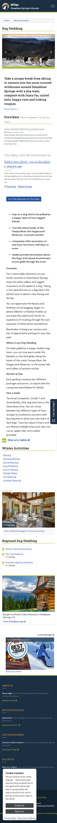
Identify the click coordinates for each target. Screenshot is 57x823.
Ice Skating (9, 476)
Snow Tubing (10, 469)
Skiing (7, 455)
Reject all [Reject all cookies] (19, 811)
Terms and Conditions (27, 818)
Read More (11, 109)
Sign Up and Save (11, 725)
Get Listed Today (10, 749)
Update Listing (18, 132)
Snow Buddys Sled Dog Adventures (36, 36)
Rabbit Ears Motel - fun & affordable (27, 161)
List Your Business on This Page (23, 199)
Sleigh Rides (10, 473)
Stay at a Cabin (19, 440)
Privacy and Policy (39, 797)
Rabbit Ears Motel (13, 671)
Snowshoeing (10, 462)
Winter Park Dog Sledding (18, 549)
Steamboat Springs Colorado (25, 8)
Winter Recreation (21, 20)
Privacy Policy (10, 818)
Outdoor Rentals (12, 480)
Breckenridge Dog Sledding (19, 562)
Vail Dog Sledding (14, 554)
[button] (6, 51)
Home (6, 20)
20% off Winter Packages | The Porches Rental (24, 531)
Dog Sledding (10, 466)
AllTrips (15, 4)
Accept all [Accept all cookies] (20, 805)
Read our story (9, 700)
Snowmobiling (11, 458)
